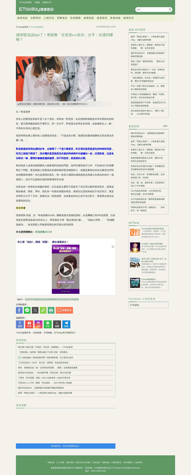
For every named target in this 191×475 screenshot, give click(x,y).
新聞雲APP (47, 2)
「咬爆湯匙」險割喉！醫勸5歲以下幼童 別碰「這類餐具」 (44, 352)
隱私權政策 (117, 462)
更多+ (165, 126)
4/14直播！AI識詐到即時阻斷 (152, 244)
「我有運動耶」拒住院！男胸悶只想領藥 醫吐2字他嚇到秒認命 (148, 79)
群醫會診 (62, 18)
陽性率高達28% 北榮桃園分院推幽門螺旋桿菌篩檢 (41, 388)
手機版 (37, 2)
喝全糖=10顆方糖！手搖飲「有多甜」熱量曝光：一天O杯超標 (45, 347)
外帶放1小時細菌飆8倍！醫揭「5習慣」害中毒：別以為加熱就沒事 (148, 96)
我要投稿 (51, 462)
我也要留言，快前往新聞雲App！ (65, 446)
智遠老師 (59, 299)
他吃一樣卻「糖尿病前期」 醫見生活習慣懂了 (148, 63)
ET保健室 (134, 305)
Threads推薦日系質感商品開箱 (152, 229)
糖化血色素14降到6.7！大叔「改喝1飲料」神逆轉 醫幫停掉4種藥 (148, 71)
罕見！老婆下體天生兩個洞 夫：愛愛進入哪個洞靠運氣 (148, 87)
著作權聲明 (128, 462)
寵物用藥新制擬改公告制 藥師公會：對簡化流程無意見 (148, 159)
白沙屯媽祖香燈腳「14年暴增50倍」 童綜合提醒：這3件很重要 (148, 192)
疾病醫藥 (75, 18)
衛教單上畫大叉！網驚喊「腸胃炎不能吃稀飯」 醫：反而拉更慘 (148, 46)
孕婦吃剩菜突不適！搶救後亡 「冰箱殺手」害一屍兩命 (148, 209)
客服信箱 (96, 462)
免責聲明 (138, 462)
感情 (42, 299)
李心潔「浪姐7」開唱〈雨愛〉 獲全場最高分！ (43, 242)
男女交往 (50, 299)
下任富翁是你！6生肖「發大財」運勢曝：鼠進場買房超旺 (43, 362)
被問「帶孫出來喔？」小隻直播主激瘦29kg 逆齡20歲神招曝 (45, 393)
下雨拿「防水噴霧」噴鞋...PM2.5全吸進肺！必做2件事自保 (44, 378)
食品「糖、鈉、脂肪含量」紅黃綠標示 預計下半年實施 (148, 184)
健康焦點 (22, 18)
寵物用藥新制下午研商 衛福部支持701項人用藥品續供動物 (148, 104)
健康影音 (128, 18)
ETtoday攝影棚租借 (148, 279)
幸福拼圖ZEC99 (71, 299)
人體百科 (49, 18)
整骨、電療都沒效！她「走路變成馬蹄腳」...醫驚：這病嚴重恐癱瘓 (47, 367)
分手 (37, 299)
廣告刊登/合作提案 (83, 462)
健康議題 (89, 18)
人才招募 (60, 462)
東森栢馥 (115, 18)
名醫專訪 (36, 18)
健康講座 (102, 18)
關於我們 (70, 462)
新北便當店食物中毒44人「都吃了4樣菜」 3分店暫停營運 (147, 112)
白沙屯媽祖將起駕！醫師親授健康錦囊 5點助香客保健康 (148, 200)
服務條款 (106, 462)
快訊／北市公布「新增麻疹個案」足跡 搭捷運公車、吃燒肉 (148, 176)
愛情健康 (29, 299)
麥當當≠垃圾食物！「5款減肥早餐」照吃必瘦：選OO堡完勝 (44, 373)
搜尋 (170, 9)
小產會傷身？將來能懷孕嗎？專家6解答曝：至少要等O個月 (45, 357)
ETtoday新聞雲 (25, 2)
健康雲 (36, 9)
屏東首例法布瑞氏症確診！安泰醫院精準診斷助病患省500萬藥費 (148, 167)
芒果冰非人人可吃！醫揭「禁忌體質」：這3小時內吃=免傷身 (45, 383)
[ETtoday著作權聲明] (64, 333)
